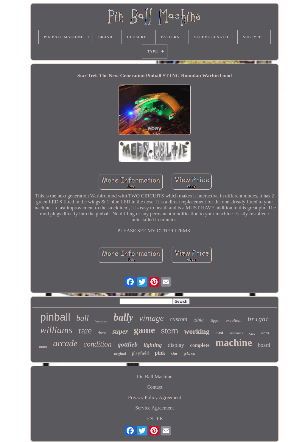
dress (102, 333)
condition (97, 344)
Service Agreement (154, 408)
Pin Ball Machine (154, 376)
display (176, 345)
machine (233, 342)
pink (160, 353)
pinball (55, 317)
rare (85, 330)
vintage (151, 318)
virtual (43, 346)
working (196, 331)
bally (123, 317)
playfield (140, 353)
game (144, 330)
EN (149, 418)
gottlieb (128, 344)
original (120, 354)
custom (179, 319)
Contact (155, 387)
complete (199, 345)
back (252, 334)
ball (82, 318)
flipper (214, 320)
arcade (65, 343)
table (198, 320)
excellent (234, 320)
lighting (153, 345)
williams (56, 329)
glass (189, 354)
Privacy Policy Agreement (154, 397)
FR (160, 418)
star (174, 353)
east (219, 332)
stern (169, 330)
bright (258, 319)
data (265, 332)
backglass (101, 321)
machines (236, 333)
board (264, 345)
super (120, 331)
